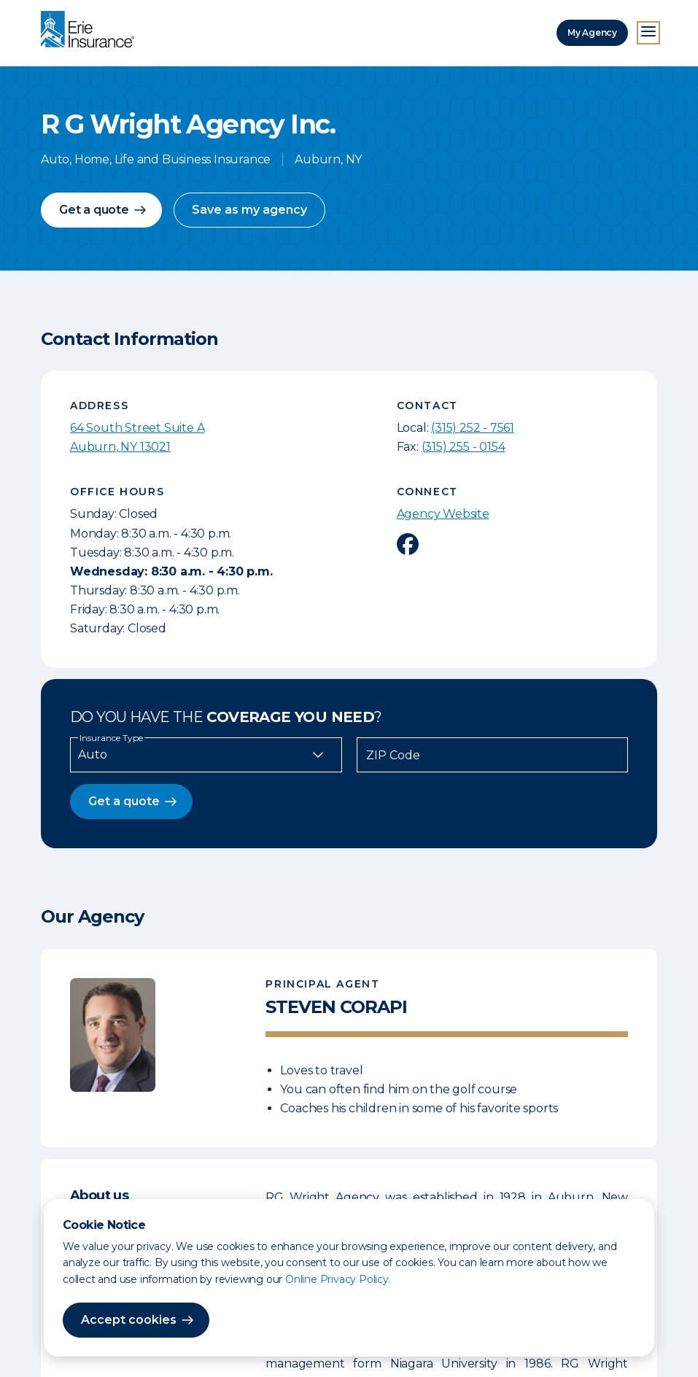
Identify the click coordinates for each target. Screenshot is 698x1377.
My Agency (592, 32)
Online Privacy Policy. (338, 1279)
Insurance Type (111, 738)
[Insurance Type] (206, 754)
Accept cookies (129, 1320)
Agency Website (443, 514)
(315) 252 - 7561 (472, 428)
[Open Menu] (648, 33)
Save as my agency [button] (249, 210)
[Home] (91, 30)
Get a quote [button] (94, 210)
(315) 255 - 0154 (463, 447)
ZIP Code (393, 755)
